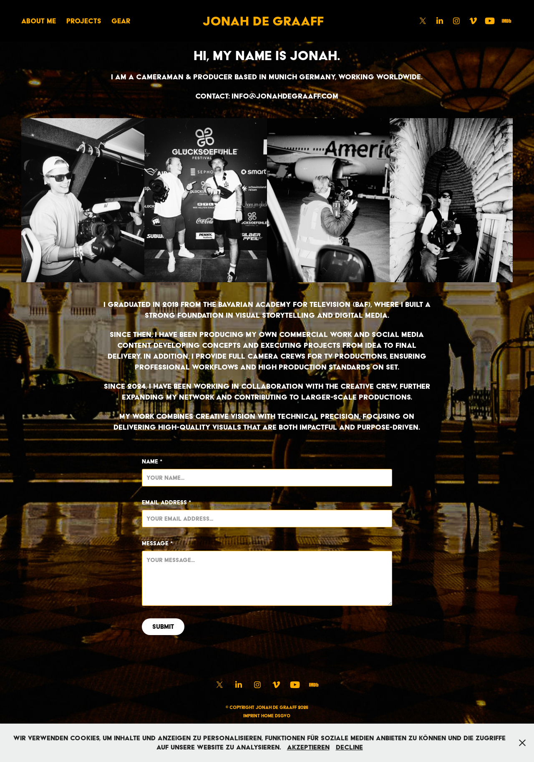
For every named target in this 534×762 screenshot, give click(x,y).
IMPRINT (251, 716)
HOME (267, 716)
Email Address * (166, 502)
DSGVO (282, 716)
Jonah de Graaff (263, 20)
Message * (157, 543)
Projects (83, 21)
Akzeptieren (308, 747)
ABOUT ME (38, 21)
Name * (152, 461)
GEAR (120, 21)
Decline (349, 747)
